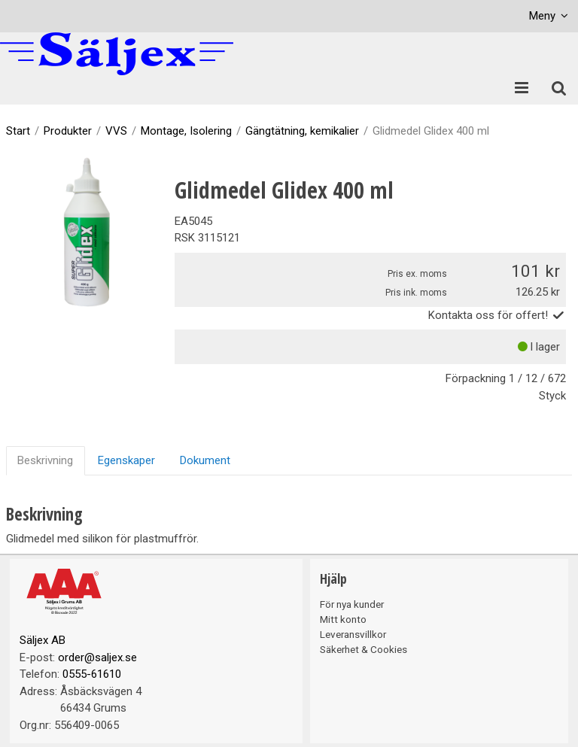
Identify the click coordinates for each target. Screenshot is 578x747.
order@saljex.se (97, 657)
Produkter (68, 131)
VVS (116, 131)
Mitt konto (343, 619)
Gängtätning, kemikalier (302, 131)
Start (18, 131)
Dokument (205, 460)
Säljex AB (42, 640)
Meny (542, 16)
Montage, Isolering (186, 131)
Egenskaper (126, 460)
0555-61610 (91, 674)
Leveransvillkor (353, 634)
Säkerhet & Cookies (363, 649)
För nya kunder (352, 604)
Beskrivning (45, 460)
